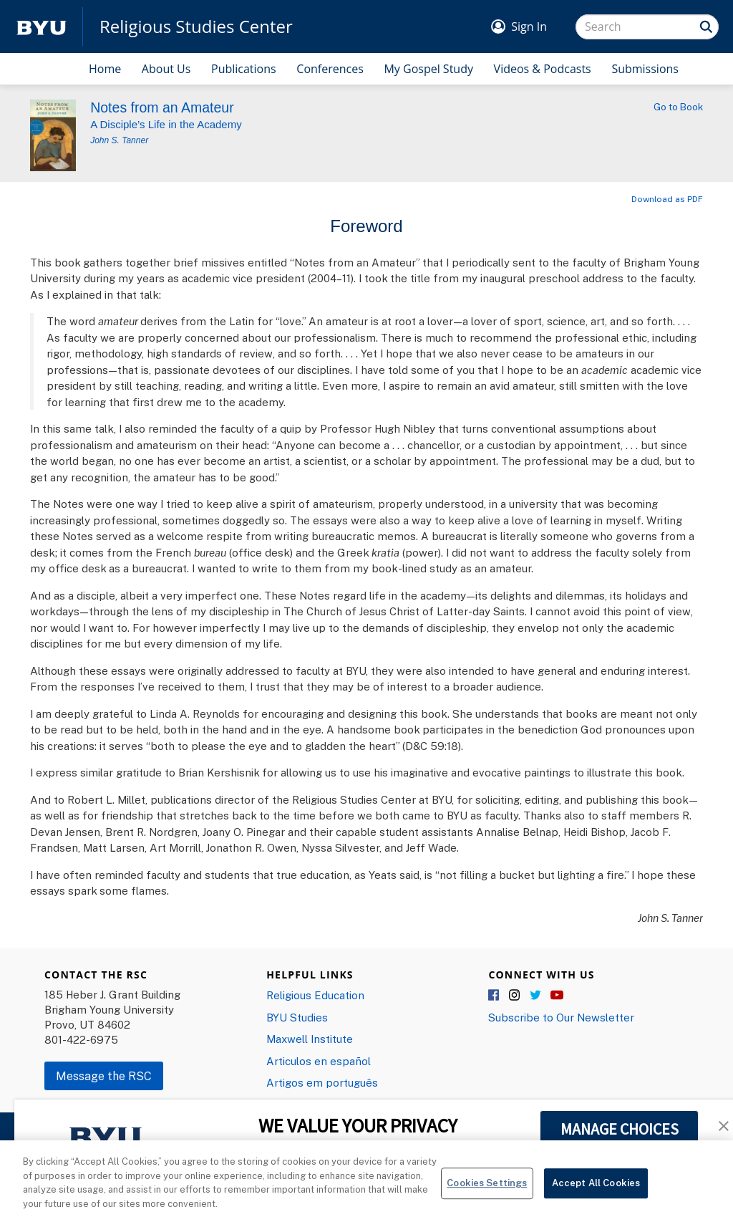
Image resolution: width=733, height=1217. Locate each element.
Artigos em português (322, 1082)
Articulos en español (318, 1060)
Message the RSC (104, 1076)
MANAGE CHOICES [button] (619, 1129)
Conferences (330, 69)
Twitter (536, 995)
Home (105, 69)
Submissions (645, 69)
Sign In (529, 26)
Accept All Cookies (596, 1191)
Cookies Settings (487, 1191)
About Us (166, 69)
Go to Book (678, 106)
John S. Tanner (119, 140)
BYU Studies (297, 1017)
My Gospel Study (428, 69)
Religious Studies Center (196, 26)
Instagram (515, 995)
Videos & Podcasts (542, 69)
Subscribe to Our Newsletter (561, 1017)
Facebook (494, 995)
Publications (243, 69)
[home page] (41, 27)
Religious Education (315, 994)
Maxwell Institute (309, 1038)
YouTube (556, 995)
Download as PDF (667, 198)
